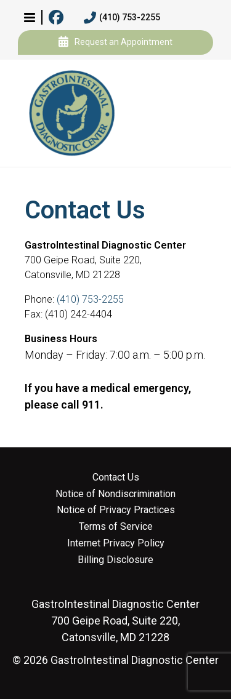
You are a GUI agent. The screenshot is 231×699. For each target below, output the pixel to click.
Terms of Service (116, 527)
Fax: (35, 314)
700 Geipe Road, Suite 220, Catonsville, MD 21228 (115, 620)
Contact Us (115, 477)
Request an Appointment (115, 42)
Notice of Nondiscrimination (115, 494)
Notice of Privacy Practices (116, 510)
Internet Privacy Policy (115, 543)
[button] (29, 17)
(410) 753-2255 (122, 18)
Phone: (41, 299)
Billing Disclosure (115, 560)
